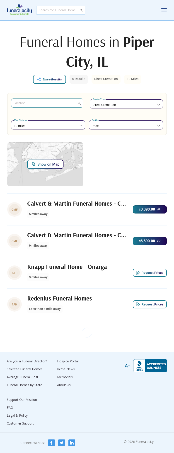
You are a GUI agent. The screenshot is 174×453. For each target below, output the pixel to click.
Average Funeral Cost (22, 377)
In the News (66, 369)
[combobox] (126, 104)
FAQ (10, 407)
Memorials (65, 377)
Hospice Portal (68, 361)
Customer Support (20, 423)
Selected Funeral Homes (25, 369)
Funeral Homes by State (24, 385)
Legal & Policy (17, 415)
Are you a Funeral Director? (27, 361)
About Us (64, 385)
